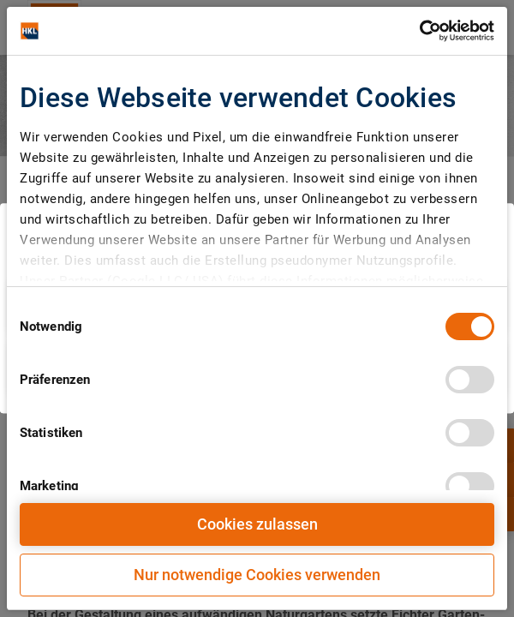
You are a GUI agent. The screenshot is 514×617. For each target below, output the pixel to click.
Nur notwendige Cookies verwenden (257, 575)
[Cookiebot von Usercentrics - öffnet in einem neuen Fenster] (419, 31)
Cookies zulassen (257, 524)
